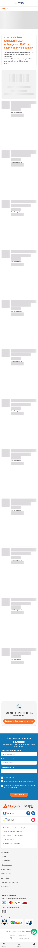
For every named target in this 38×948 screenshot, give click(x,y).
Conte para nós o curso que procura (19, 721)
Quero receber (19, 794)
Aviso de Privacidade (10, 787)
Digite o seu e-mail (7, 759)
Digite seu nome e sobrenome (11, 750)
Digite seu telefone (7, 767)
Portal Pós (5, 9)
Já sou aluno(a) (9, 777)
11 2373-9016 (8, 839)
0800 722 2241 (8, 835)
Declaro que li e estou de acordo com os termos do (20, 786)
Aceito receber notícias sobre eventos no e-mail (19, 781)
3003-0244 (6, 831)
